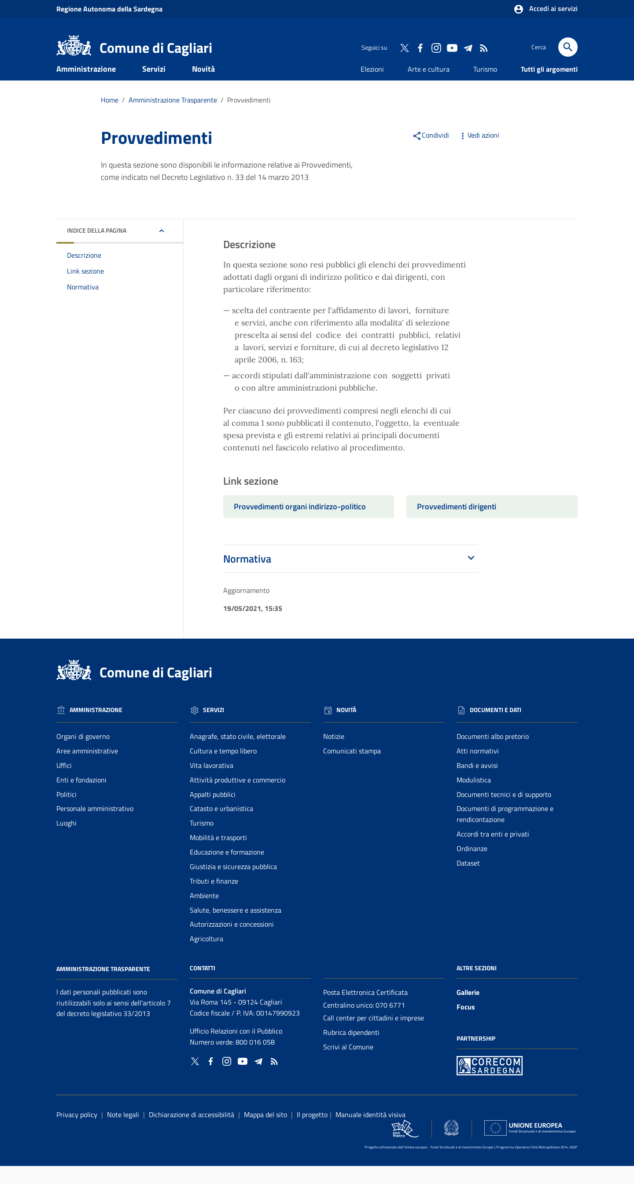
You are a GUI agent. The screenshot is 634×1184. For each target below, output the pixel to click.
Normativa (83, 305)
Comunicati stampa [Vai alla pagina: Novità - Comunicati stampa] (352, 769)
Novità (203, 87)
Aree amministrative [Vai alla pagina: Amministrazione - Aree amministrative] (87, 769)
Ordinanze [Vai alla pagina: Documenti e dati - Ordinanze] (472, 866)
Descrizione (84, 273)
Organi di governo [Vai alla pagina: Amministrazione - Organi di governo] (83, 754)
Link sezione (85, 289)
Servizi (154, 87)
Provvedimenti (249, 118)
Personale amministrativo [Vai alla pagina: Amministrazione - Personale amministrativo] (94, 827)
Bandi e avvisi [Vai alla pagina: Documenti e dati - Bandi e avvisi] (477, 783)
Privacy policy (76, 1132)
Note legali (123, 1132)
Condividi (430, 153)
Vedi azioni (478, 153)
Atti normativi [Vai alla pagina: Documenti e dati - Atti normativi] (478, 769)
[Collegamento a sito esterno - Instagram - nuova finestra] (436, 47)
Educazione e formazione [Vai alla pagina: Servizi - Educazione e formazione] (227, 870)
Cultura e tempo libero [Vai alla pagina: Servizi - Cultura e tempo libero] (223, 769)
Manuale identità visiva (370, 1132)
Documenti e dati (98, 106)
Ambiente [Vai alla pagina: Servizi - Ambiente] (204, 913)
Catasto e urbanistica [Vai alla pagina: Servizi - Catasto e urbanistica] (221, 827)
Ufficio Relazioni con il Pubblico (236, 1049)
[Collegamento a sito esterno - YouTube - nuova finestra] (451, 47)
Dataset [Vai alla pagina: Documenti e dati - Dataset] (468, 881)
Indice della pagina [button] (96, 248)
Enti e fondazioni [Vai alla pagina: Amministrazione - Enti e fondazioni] (81, 798)
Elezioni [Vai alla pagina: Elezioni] (372, 87)
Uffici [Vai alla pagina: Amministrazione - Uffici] (64, 783)
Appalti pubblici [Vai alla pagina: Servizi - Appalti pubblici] (213, 812)
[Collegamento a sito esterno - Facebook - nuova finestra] (420, 47)
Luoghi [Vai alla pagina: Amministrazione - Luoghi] (66, 841)
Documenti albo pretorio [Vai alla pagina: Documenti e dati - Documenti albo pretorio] (493, 754)
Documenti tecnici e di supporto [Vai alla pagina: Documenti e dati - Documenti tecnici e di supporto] (504, 812)
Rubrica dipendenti (351, 1050)
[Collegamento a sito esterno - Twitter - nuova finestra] (404, 47)
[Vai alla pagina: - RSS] (483, 47)
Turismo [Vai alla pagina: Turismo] (485, 87)
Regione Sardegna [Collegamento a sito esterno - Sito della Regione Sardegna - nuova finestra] (109, 9)
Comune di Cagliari (156, 47)
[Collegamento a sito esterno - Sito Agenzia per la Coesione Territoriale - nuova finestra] (451, 1146)
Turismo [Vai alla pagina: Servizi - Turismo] (202, 841)
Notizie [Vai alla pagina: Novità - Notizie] (333, 754)
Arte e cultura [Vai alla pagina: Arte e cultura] (429, 87)
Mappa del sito (265, 1132)
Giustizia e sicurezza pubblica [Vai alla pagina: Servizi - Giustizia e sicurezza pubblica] (233, 884)
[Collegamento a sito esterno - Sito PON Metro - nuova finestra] (490, 1083)
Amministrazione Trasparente (103, 986)
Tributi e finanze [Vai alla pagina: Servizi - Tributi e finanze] (214, 899)
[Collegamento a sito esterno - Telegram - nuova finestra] (467, 47)
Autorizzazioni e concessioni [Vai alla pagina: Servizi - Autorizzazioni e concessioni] (232, 942)
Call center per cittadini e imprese (373, 1036)
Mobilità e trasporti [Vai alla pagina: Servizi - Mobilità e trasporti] (218, 855)
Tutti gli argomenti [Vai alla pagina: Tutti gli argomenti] (549, 87)
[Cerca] (568, 47)
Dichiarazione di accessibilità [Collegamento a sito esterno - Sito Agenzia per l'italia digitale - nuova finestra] (191, 1132)
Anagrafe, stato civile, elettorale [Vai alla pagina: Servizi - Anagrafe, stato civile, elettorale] (238, 754)
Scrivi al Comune (348, 1065)
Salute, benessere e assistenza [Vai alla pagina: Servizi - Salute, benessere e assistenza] (235, 928)
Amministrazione (86, 87)
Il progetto (312, 1132)
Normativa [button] (350, 577)
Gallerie (468, 1010)
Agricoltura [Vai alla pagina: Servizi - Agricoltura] (206, 957)
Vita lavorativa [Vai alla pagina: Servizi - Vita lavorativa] (211, 783)
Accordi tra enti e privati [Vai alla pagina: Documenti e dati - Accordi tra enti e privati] (493, 852)
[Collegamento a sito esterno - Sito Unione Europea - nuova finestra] (529, 1146)
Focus (466, 1025)
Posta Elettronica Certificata (365, 1010)
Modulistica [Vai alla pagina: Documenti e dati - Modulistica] (474, 798)
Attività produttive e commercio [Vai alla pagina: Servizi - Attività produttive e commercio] (237, 798)
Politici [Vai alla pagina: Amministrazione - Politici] (66, 812)
